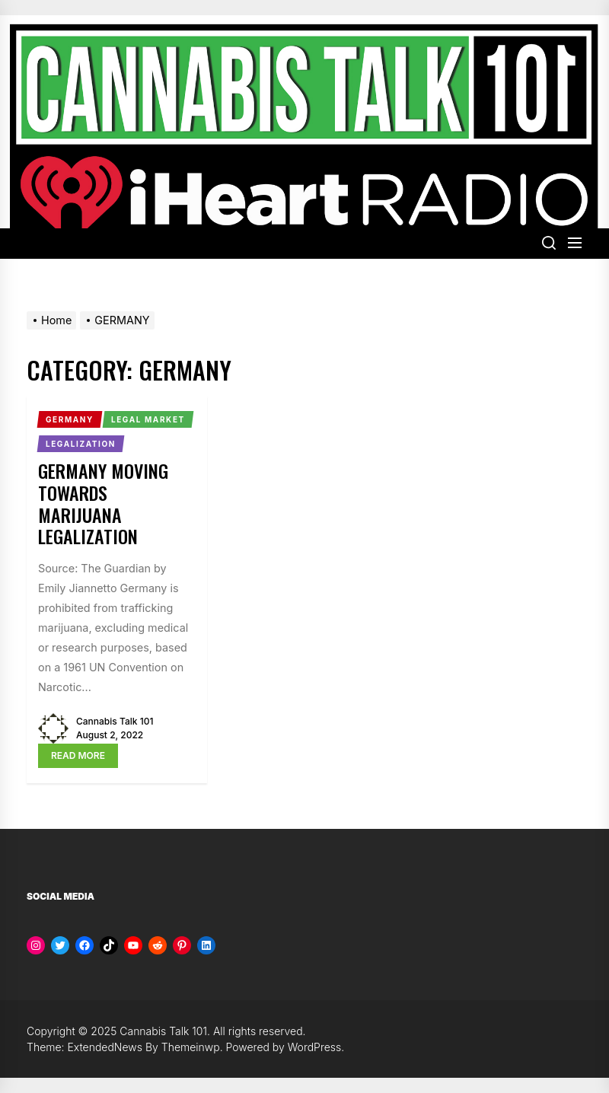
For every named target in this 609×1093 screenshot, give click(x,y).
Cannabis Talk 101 (114, 721)
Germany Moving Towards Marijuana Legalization (103, 503)
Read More (78, 755)
